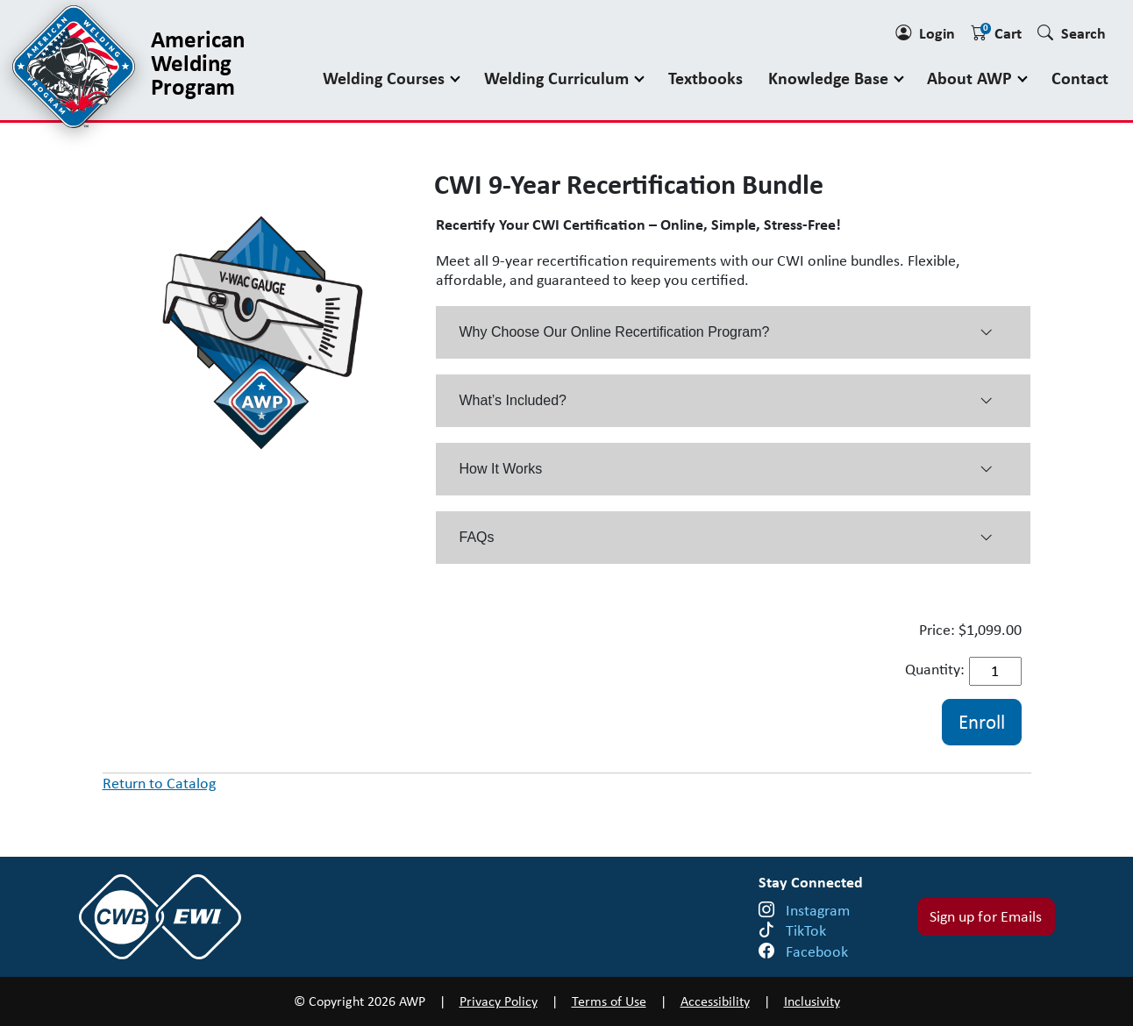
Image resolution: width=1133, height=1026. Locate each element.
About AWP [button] (971, 77)
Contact (1079, 77)
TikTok (806, 930)
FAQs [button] (726, 537)
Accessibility (715, 1001)
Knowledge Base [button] (830, 77)
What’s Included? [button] (726, 401)
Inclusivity (812, 1001)
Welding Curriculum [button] (558, 77)
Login (925, 33)
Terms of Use (609, 1001)
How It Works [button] (726, 469)
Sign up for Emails (986, 916)
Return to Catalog (159, 783)
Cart (996, 32)
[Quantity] (995, 671)
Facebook (817, 951)
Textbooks (705, 77)
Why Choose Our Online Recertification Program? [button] (726, 332)
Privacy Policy (499, 1001)
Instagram (818, 910)
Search (1071, 33)
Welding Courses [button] (386, 77)
